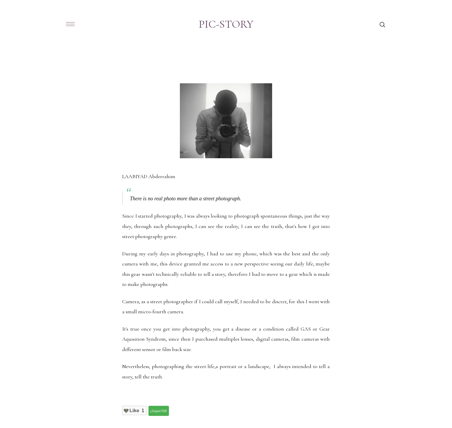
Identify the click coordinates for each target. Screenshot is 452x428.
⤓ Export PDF (158, 411)
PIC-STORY (226, 24)
